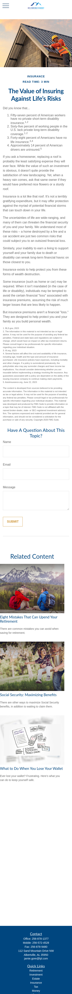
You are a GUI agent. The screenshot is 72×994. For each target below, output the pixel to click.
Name (7, 442)
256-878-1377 (40, 938)
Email (7, 464)
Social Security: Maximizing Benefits (28, 695)
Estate (36, 978)
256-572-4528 (40, 942)
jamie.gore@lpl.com (36, 958)
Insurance (36, 982)
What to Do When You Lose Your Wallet (31, 768)
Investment (35, 974)
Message (9, 487)
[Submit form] (13, 521)
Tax (36, 986)
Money (36, 990)
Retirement (35, 970)
